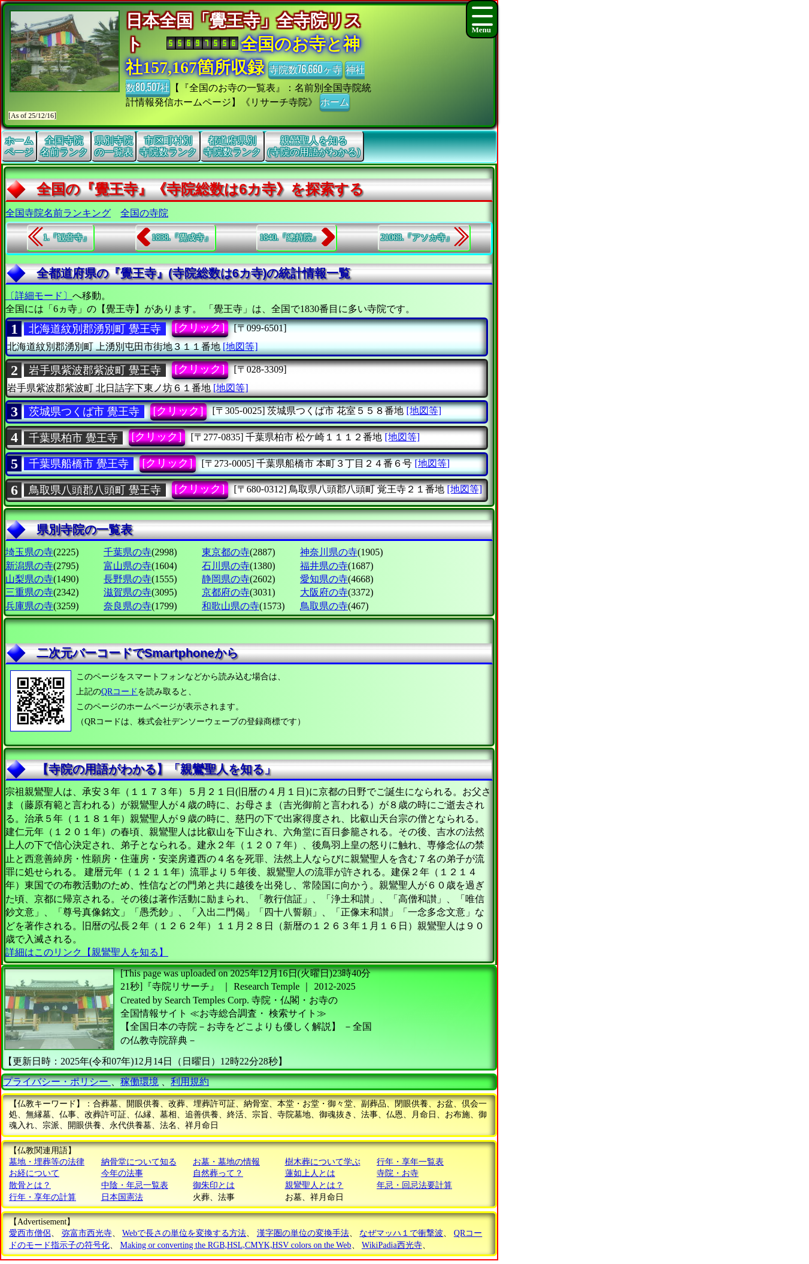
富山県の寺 (128, 566)
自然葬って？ (218, 1173)
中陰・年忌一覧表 (134, 1185)
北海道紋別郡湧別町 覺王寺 (95, 329)
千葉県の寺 (128, 552)
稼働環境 (139, 1081)
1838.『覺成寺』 (182, 237)
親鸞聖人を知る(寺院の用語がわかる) (314, 146)
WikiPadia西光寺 (392, 1245)
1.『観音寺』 (67, 237)
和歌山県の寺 (230, 606)
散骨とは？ (30, 1185)
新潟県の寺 (29, 566)
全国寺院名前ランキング (58, 213)
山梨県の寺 (29, 579)
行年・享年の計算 (42, 1197)
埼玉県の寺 (29, 552)
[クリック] (200, 328)
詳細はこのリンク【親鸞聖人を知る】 (86, 952)
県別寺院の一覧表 (114, 146)
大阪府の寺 (324, 592)
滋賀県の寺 (128, 592)
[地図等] (240, 346)
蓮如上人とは (310, 1173)
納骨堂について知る (139, 1161)
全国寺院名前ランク (64, 146)
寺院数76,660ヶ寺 (305, 69)
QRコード (119, 691)
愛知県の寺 (324, 579)
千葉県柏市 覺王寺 (73, 438)
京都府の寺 (226, 592)
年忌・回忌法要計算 (414, 1185)
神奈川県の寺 (328, 552)
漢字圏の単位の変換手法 (303, 1233)
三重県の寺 (29, 592)
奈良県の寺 (128, 606)
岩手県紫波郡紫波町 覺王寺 (95, 370)
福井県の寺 (324, 566)
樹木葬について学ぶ (322, 1161)
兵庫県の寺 (29, 606)
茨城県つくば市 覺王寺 (84, 412)
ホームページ (19, 146)
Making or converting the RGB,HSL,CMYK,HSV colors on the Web (236, 1245)
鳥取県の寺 (324, 606)
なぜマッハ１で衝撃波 (401, 1233)
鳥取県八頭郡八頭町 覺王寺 (95, 490)
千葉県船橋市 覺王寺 (79, 464)
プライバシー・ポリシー (57, 1081)
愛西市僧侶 (30, 1233)
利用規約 (190, 1081)
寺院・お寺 (398, 1173)
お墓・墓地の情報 (226, 1161)
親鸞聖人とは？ (314, 1185)
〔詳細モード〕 (38, 296)
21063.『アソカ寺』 (418, 237)
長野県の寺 (128, 579)
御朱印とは (214, 1185)
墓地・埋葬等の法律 (46, 1161)
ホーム (334, 101)
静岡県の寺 (226, 579)
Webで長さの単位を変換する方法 (184, 1233)
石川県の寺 (226, 566)
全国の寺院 (144, 213)
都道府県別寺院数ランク (232, 146)
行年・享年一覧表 (410, 1161)
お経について (34, 1173)
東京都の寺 (226, 552)
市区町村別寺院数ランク (168, 146)
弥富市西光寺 (87, 1233)
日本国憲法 (122, 1197)
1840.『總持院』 (289, 237)
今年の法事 (122, 1173)
